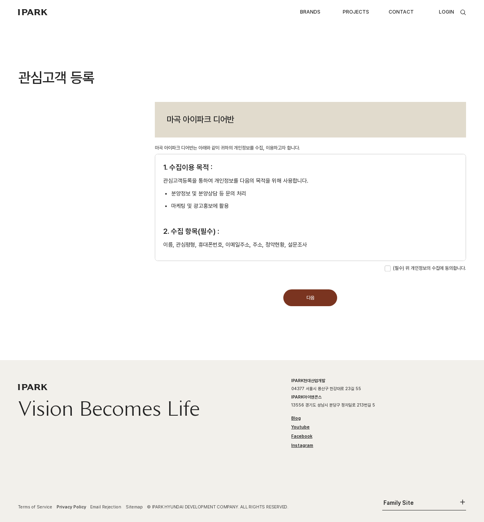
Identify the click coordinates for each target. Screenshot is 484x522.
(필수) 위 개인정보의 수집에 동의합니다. (429, 268)
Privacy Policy (71, 507)
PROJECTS (356, 12)
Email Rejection (105, 507)
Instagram (302, 445)
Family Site (398, 503)
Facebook (301, 436)
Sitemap (134, 507)
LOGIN (446, 12)
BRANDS (310, 12)
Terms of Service (35, 507)
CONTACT (401, 12)
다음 (310, 298)
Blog (296, 418)
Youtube (300, 427)
